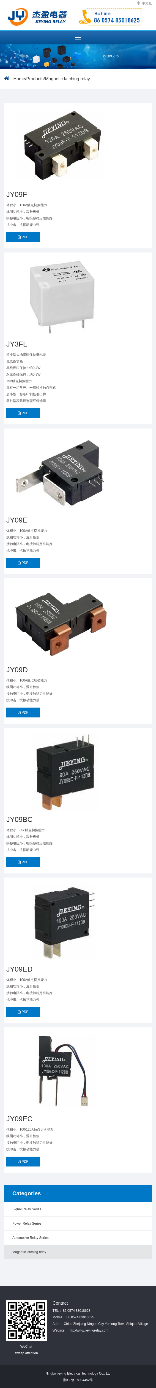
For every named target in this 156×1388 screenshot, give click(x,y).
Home (19, 78)
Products (35, 78)
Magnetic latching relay (67, 78)
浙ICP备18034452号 (78, 1380)
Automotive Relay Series (30, 1238)
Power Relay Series (26, 1223)
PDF (23, 237)
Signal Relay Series (26, 1209)
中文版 (144, 3)
